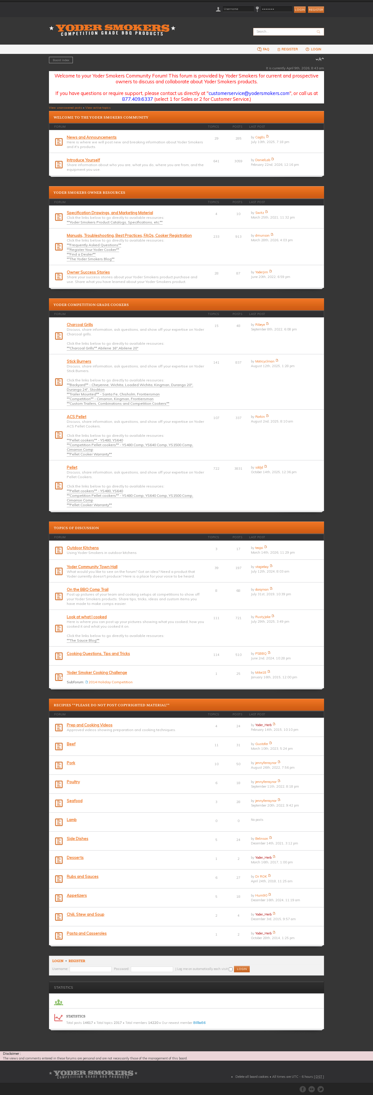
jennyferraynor (266, 763)
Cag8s (260, 137)
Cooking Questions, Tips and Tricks (98, 653)
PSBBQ (261, 654)
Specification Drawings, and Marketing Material (110, 212)
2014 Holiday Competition (111, 682)
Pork (71, 762)
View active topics (97, 107)
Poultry (73, 781)
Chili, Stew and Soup (85, 914)
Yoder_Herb (263, 725)
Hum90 (261, 895)
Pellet (72, 467)
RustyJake (262, 617)
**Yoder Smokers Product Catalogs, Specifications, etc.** (115, 222)
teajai (259, 548)
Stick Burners (79, 361)
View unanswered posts (65, 107)
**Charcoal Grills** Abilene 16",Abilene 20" (102, 348)
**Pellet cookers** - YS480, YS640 (95, 440)
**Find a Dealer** (81, 254)
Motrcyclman (265, 361)
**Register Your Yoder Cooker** (93, 249)
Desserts (75, 857)
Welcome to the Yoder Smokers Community (101, 117)
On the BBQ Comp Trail (87, 589)
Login (313, 49)
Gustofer (261, 744)
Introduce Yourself (83, 160)
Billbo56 (199, 1023)
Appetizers (77, 895)
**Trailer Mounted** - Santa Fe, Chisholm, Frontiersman (113, 394)
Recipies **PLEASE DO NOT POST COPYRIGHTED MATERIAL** (112, 705)
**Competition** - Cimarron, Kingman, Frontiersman (110, 399)
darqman (262, 589)
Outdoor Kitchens (83, 547)
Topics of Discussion (76, 528)
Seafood (74, 800)
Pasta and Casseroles (87, 933)
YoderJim (261, 272)
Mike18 (260, 672)
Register (316, 10)
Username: (60, 969)
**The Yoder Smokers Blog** (91, 259)
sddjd (259, 467)
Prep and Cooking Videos (89, 725)
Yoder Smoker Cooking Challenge (97, 672)
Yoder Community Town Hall (92, 566)
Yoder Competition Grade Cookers (91, 304)
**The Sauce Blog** (83, 640)
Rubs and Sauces (82, 876)
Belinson (261, 839)
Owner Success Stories (88, 272)
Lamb (72, 819)
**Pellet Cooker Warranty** (89, 454)
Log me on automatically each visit (205, 969)
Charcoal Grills (80, 324)
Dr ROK (261, 876)
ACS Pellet (76, 416)
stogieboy (262, 567)
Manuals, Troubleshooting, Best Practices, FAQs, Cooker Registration (129, 235)
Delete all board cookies (252, 1077)
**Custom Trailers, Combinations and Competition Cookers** (118, 403)
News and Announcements (92, 137)
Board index (61, 60)
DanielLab (262, 160)
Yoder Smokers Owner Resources (89, 192)
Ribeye (260, 325)
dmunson (262, 235)
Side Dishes (77, 838)
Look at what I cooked (87, 617)
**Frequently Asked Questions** (94, 245)
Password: (121, 969)
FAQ (263, 49)
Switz (259, 213)
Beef (71, 744)
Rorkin (260, 417)
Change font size (320, 59)
